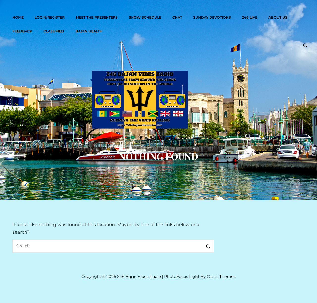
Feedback (22, 31)
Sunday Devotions (212, 17)
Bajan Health (88, 31)
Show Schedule (145, 17)
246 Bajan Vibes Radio (139, 276)
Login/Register (50, 17)
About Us (277, 17)
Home (18, 17)
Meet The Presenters (97, 17)
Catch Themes (221, 276)
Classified (53, 31)
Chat (177, 17)
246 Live (249, 17)
